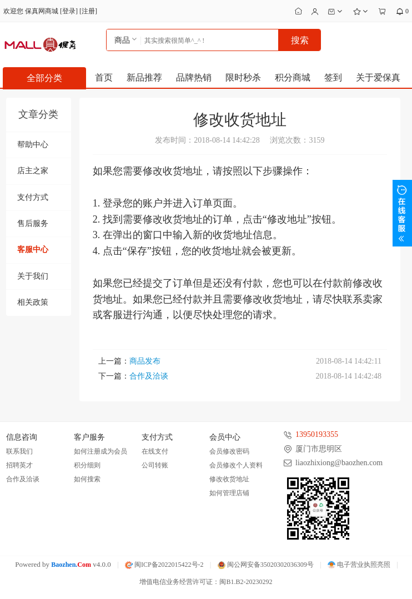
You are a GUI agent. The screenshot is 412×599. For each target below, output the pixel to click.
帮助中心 (32, 144)
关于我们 (32, 276)
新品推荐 (144, 77)
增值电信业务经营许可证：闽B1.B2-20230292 (205, 582)
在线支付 (155, 451)
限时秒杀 (243, 77)
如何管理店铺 (229, 493)
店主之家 (32, 171)
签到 (333, 77)
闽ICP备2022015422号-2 (164, 564)
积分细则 (87, 465)
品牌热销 (194, 77)
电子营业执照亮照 (359, 564)
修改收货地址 (229, 479)
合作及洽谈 (148, 376)
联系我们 (19, 451)
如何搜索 (87, 479)
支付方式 (32, 197)
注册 (88, 11)
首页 (104, 77)
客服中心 (32, 249)
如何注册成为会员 (100, 451)
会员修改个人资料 (236, 465)
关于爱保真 (378, 77)
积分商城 (292, 77)
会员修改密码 (229, 451)
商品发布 (144, 361)
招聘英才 (19, 465)
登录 (69, 11)
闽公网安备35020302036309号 (266, 564)
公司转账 (155, 465)
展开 (402, 213)
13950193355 (316, 434)
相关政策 (32, 302)
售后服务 (32, 223)
